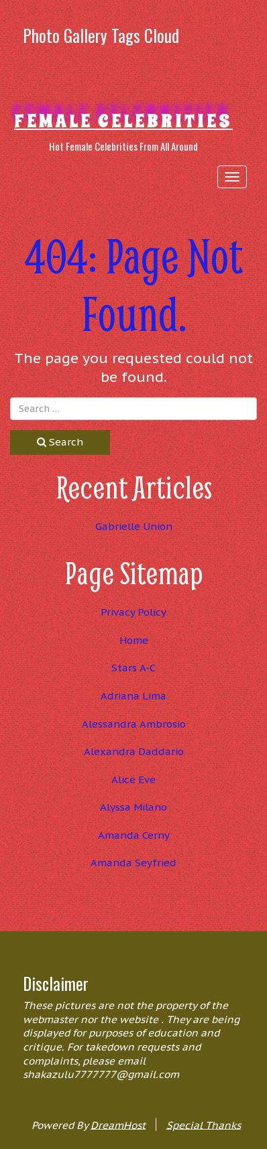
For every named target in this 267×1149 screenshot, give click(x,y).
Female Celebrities (123, 121)
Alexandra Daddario (134, 751)
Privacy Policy (133, 612)
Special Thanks (203, 1124)
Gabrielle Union (133, 526)
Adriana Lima (133, 695)
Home (133, 640)
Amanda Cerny (134, 835)
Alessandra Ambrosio (134, 724)
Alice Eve (133, 779)
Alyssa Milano (133, 807)
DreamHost (118, 1124)
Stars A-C (133, 667)
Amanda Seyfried (133, 862)
